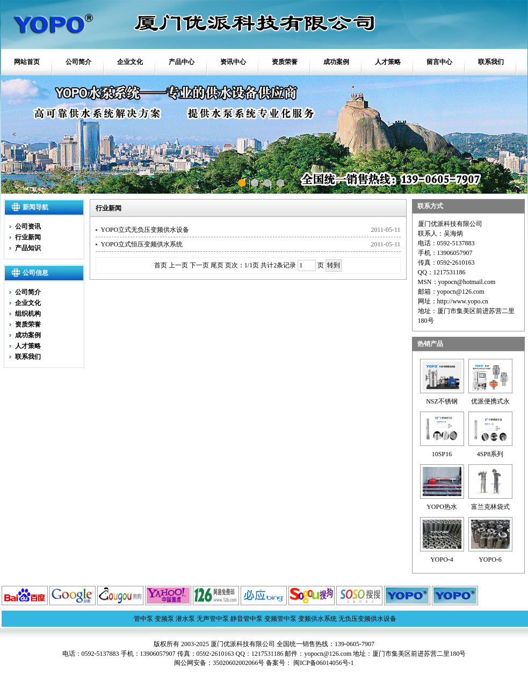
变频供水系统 (317, 618)
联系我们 (491, 62)
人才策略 (388, 62)
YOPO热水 (441, 507)
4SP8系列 (490, 454)
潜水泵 (185, 618)
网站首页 (27, 62)
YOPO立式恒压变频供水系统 (142, 244)
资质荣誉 (285, 62)
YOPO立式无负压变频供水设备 (145, 229)
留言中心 (439, 62)
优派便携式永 (490, 401)
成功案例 (336, 62)
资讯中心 (233, 62)
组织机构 (28, 313)
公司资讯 (28, 226)
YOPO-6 (490, 559)
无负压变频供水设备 (367, 618)
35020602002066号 (238, 663)
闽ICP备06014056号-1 (323, 663)
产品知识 (28, 248)
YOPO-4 (441, 559)
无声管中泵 (213, 618)
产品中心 (181, 62)
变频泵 (164, 618)
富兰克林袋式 (490, 507)
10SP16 (442, 454)
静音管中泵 (246, 618)
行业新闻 (28, 237)
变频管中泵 (280, 618)
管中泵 (143, 618)
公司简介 (78, 62)
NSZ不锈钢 (442, 401)
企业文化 (130, 62)
